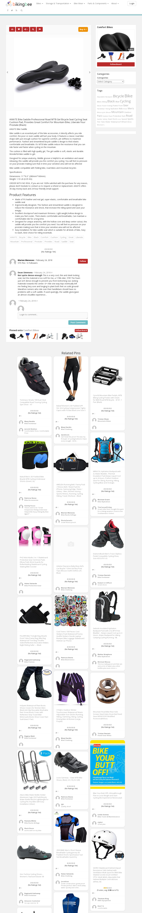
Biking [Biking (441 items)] (104, 102)
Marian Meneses (68, 513)
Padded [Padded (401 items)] (105, 116)
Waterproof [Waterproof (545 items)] (116, 122)
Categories (102, 77)
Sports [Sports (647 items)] (130, 119)
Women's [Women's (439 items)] (100, 125)
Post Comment (78, 322)
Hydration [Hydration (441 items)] (114, 109)
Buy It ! (83, 29)
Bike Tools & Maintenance (109, 817)
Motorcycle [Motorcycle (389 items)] (101, 112)
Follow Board (81, 330)
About (115, 3)
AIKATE (13, 237)
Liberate (79, 237)
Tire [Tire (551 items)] (98, 122)
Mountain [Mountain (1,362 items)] (117, 112)
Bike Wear (79, 3)
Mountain (14, 241)
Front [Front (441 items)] (120, 105)
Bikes (39, 3)
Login (131, 3)
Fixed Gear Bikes (104, 735)
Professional (26, 241)
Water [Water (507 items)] (107, 122)
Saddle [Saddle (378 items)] (99, 119)
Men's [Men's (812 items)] (131, 108)
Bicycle (22, 237)
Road (56, 241)
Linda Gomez (103, 815)
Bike (29, 237)
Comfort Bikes (31, 330)
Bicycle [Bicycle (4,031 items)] (118, 95)
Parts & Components (98, 3)
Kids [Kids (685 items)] (121, 108)
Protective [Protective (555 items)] (117, 116)
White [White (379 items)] (129, 122)
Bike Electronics (67, 660)
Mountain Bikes (104, 421)
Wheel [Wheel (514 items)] (124, 122)
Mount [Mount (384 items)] (108, 112)
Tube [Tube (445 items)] (103, 122)
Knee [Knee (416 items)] (125, 109)
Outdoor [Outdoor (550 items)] (127, 112)
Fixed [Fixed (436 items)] (104, 106)
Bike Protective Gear (32, 586)
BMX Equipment (104, 900)
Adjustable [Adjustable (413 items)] (101, 97)
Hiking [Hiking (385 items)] (107, 109)
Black (36, 237)
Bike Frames (29, 662)
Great (71, 237)
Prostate (38, 241)
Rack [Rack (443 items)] (123, 116)
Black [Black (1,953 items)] (111, 101)
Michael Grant (104, 500)
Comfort (44, 237)
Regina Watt (29, 736)
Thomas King (103, 898)
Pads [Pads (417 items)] (110, 116)
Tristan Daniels (104, 575)
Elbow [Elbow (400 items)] (99, 106)
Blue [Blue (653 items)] (117, 101)
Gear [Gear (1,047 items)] (125, 105)
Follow (83, 261)
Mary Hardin (29, 421)
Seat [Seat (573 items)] (110, 119)
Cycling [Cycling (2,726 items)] (125, 101)
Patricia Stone (30, 498)
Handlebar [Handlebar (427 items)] (101, 109)
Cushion (54, 237)
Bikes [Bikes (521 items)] (99, 101)
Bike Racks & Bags (68, 515)
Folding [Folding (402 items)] (109, 106)
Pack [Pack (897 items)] (99, 115)
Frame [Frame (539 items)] (115, 105)
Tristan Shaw (103, 419)
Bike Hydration (104, 502)
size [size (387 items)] (119, 119)
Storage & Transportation (58, 3)
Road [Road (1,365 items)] (129, 115)
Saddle (64, 241)
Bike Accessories (31, 500)
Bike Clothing (66, 429)
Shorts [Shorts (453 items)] (115, 119)
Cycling (63, 237)
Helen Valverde (30, 583)
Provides (48, 241)
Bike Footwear (30, 423)
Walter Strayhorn (105, 654)
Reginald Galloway (32, 660)
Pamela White (30, 821)
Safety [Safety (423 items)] (105, 119)
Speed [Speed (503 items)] (124, 119)
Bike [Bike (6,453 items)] (129, 96)
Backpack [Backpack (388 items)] (108, 97)
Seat (72, 241)
